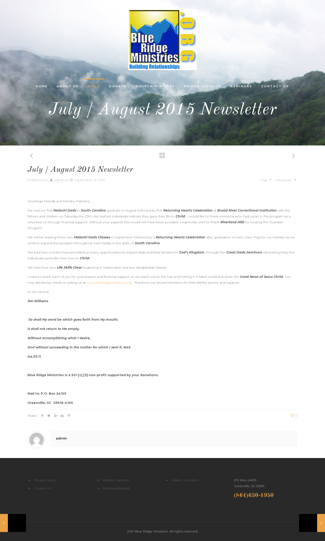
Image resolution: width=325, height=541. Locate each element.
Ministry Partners (116, 480)
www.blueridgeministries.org (109, 283)
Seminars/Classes (116, 488)
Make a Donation (185, 480)
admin (59, 180)
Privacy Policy (44, 480)
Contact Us (42, 488)
